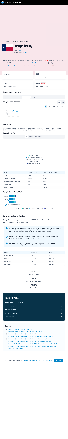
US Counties (6, 41)
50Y (58, 106)
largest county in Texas (13, 65)
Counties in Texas (10, 376)
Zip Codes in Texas (11, 379)
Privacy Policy (27, 427)
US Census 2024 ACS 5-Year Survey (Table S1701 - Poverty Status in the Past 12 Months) (34, 410)
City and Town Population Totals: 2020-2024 (21, 395)
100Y (62, 106)
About (42, 427)
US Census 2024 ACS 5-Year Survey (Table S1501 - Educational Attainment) (30, 408)
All (46, 106)
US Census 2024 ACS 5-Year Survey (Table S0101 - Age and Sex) (27, 400)
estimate (23, 63)
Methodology (49, 427)
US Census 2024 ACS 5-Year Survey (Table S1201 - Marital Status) (27, 405)
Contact (38, 427)
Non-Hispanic (38, 167)
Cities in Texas (9, 372)
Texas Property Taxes (11, 383)
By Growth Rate (41, 97)
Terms (33, 427)
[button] (65, 2)
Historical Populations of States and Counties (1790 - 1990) (25, 398)
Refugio (25, 52)
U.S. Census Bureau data (39, 63)
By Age (33, 97)
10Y (50, 106)
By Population (26, 97)
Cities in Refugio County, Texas (14, 369)
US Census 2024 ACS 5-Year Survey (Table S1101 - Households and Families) (30, 403)
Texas (14, 41)
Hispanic (31, 167)
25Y (54, 106)
